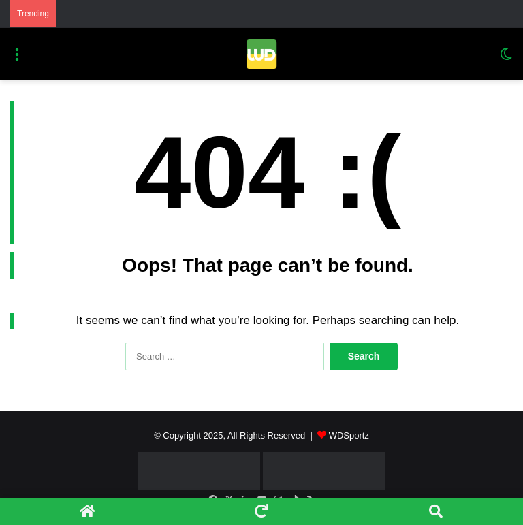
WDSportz (349, 435)
